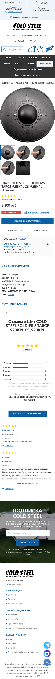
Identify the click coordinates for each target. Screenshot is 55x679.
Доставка (12, 595)
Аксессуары (45, 63)
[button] (13, 11)
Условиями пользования (35, 552)
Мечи (7, 63)
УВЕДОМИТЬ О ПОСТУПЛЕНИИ (27, 221)
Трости (20, 58)
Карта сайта (13, 619)
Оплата (11, 599)
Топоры (33, 58)
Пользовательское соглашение (22, 628)
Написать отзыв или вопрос (27, 414)
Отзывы (19, 41)
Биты (31, 63)
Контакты (34, 41)
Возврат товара (15, 604)
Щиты (11, 295)
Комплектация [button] (40, 230)
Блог (10, 639)
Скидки (11, 648)
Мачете (46, 58)
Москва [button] (21, 239)
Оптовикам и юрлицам (35, 36)
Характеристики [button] (14, 230)
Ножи (8, 58)
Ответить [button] (7, 446)
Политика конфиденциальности (23, 652)
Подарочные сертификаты (27, 69)
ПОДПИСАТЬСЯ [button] (27, 543)
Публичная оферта (16, 624)
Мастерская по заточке (27, 75)
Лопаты (19, 63)
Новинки (12, 644)
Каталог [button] (11, 36)
